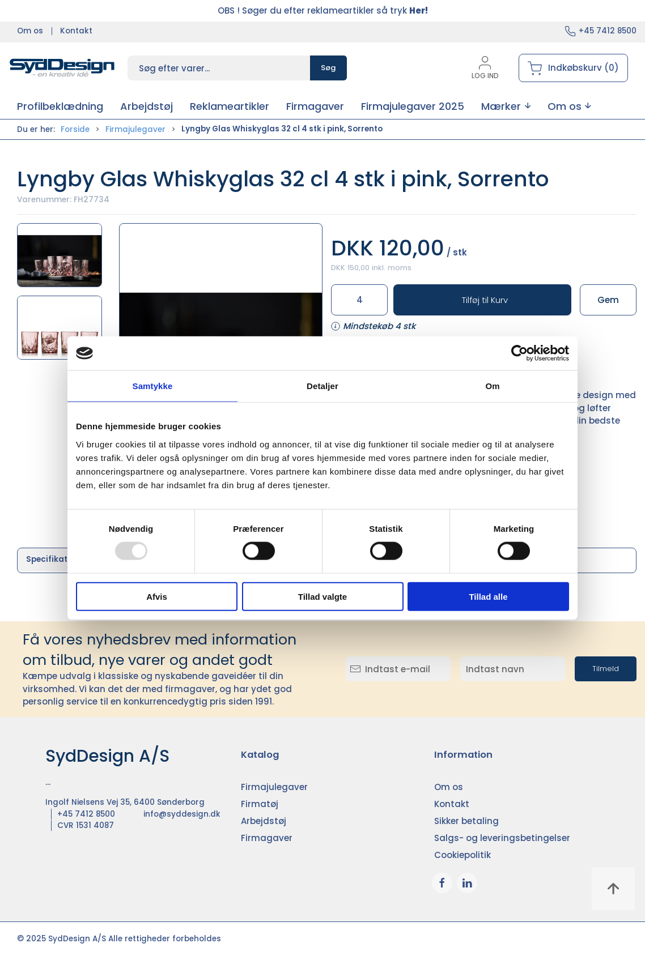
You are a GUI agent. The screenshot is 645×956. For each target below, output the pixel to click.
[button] (506, 106)
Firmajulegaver (135, 129)
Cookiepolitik (462, 855)
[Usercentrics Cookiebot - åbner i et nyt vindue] (519, 353)
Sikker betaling (466, 821)
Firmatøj (259, 804)
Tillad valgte (322, 596)
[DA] (62, 68)
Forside (75, 129)
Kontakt (76, 30)
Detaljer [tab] (322, 386)
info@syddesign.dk (181, 814)
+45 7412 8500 (607, 30)
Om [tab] (492, 386)
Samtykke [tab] (153, 386)
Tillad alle (488, 596)
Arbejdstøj (263, 821)
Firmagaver (266, 838)
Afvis (156, 596)
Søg (328, 67)
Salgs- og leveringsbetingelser (502, 838)
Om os (30, 30)
